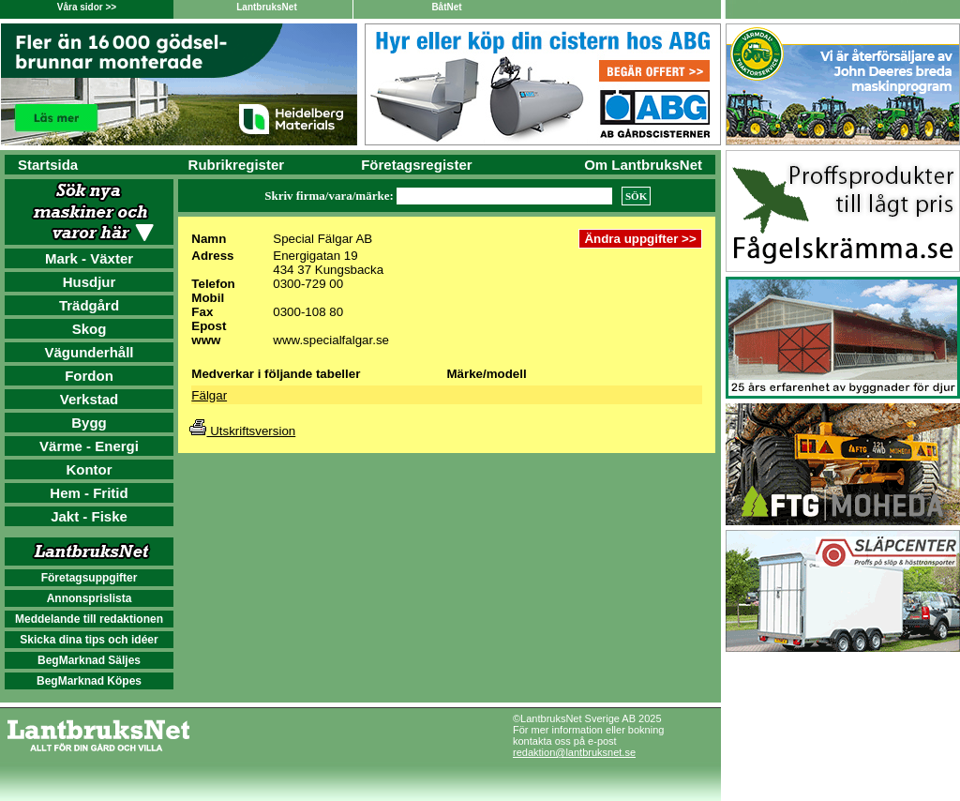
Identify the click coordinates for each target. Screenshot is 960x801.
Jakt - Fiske (89, 516)
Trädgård (89, 305)
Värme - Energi (89, 446)
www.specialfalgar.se (331, 340)
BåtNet (446, 7)
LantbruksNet (266, 7)
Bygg (89, 423)
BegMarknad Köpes (89, 681)
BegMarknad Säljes (89, 660)
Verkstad (89, 399)
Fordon (89, 376)
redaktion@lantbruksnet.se (574, 752)
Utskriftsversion (242, 431)
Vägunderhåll (88, 352)
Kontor (89, 469)
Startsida (48, 165)
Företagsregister (416, 165)
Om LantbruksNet (643, 165)
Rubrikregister (236, 165)
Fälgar (209, 395)
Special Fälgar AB (322, 239)
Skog (89, 329)
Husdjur (89, 282)
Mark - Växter (89, 258)
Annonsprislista (89, 598)
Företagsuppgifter (89, 577)
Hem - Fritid (89, 493)
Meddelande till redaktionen (89, 619)
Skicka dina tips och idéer (89, 639)
